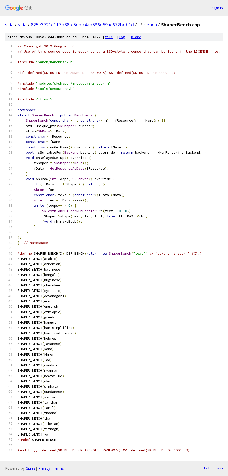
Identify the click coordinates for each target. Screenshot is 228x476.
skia (9, 25)
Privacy (44, 468)
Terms (58, 468)
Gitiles (30, 468)
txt (207, 468)
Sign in (217, 8)
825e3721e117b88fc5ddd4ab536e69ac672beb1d (82, 25)
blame (136, 37)
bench (150, 25)
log (122, 37)
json (219, 468)
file (109, 37)
